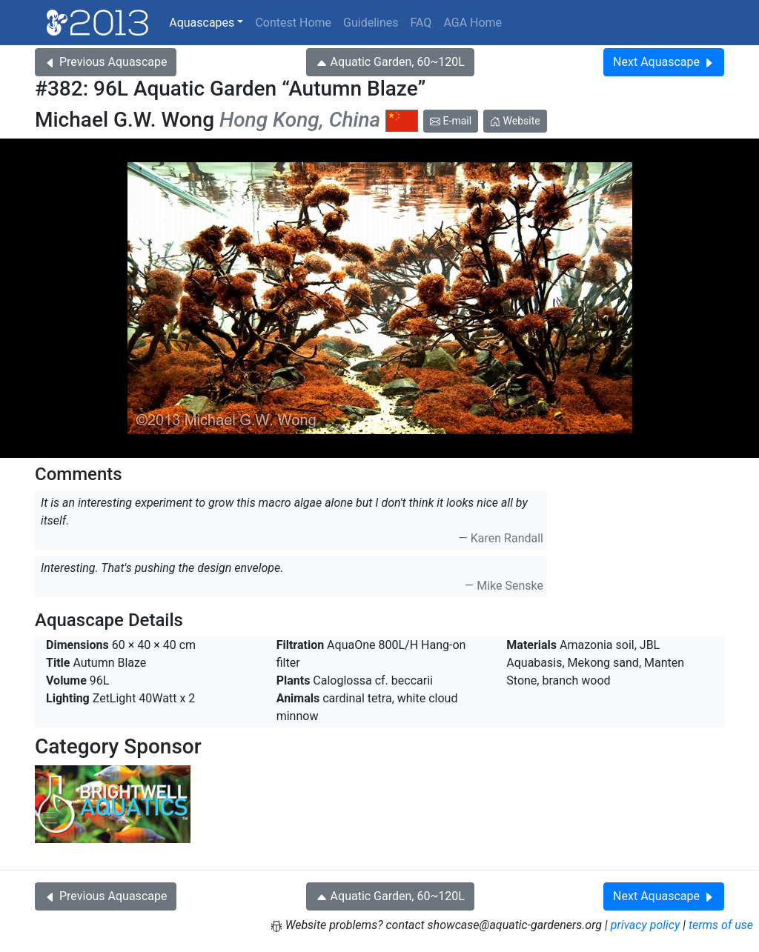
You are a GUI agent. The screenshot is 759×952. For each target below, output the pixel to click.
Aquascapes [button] (201, 23)
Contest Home (293, 23)
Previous (105, 62)
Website (515, 121)
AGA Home (472, 23)
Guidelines (370, 23)
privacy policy (645, 925)
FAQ (421, 23)
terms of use (721, 925)
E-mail (450, 121)
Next (664, 62)
